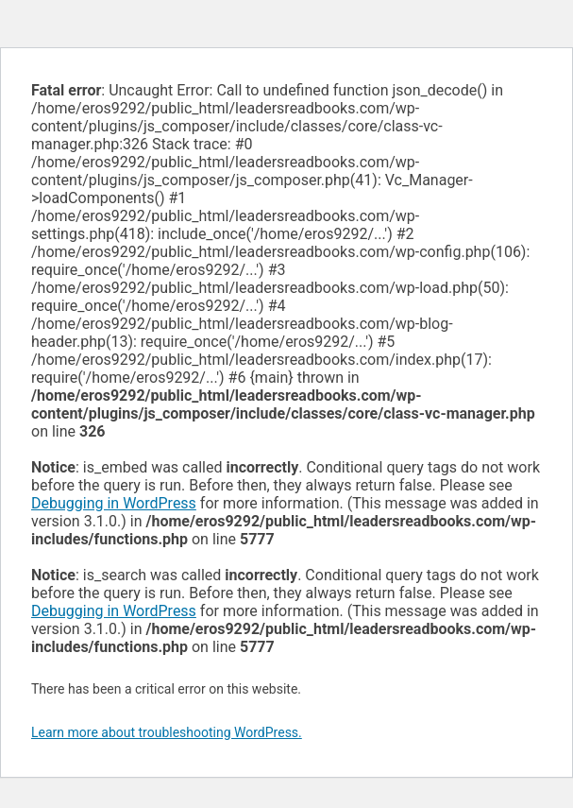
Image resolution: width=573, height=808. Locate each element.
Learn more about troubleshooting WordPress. (166, 732)
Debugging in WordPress (113, 503)
